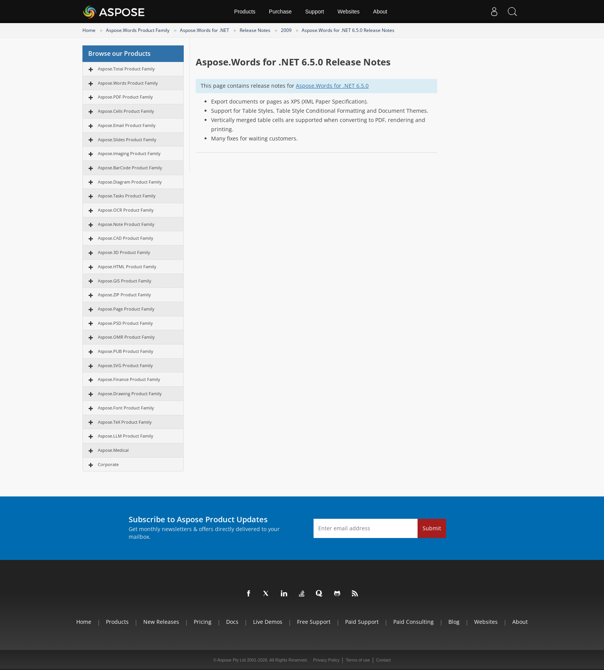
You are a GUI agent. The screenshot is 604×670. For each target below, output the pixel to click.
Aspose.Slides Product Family (127, 139)
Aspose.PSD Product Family (125, 323)
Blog (454, 621)
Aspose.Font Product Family (126, 408)
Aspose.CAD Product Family (125, 238)
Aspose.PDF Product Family (125, 97)
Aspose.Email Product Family (127, 125)
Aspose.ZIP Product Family (124, 294)
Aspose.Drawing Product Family (130, 393)
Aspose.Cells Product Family (126, 111)
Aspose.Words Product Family (137, 30)
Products (244, 11)
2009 (286, 30)
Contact (383, 660)
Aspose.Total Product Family (126, 69)
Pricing (202, 621)
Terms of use (358, 660)
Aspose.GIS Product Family (124, 281)
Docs (232, 621)
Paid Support (362, 621)
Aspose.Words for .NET (204, 30)
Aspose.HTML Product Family (127, 266)
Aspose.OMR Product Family (126, 337)
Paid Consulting (413, 621)
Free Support (314, 621)
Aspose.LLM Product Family (125, 436)
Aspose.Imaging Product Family (129, 153)
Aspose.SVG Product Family (125, 365)
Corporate (108, 464)
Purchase (280, 11)
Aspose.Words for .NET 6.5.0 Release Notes (348, 30)
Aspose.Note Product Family (126, 224)
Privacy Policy (326, 660)
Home (89, 30)
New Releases (161, 621)
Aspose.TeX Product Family (125, 422)
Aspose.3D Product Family (124, 252)
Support (314, 11)
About (380, 11)
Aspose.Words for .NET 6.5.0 (332, 85)
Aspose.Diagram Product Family (130, 182)
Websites (348, 11)
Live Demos (267, 621)
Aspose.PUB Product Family (125, 351)
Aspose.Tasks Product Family (127, 196)
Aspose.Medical (113, 450)
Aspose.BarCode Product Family (130, 167)
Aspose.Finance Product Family (129, 379)
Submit (432, 528)
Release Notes (255, 30)
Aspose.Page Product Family (126, 309)
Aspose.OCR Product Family (126, 210)
